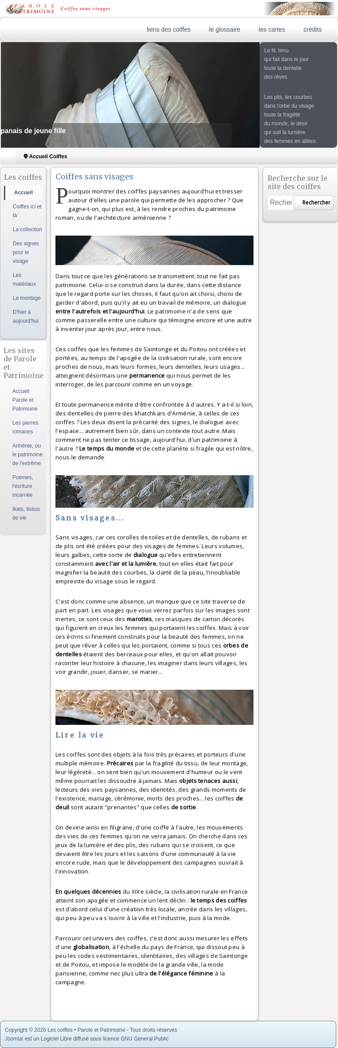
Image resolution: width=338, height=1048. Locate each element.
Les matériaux (24, 279)
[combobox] (281, 202)
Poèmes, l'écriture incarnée (22, 486)
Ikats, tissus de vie (26, 513)
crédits (313, 29)
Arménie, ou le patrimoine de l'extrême (27, 454)
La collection (27, 229)
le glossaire (224, 29)
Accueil (23, 192)
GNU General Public (145, 1039)
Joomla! (14, 1039)
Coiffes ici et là (27, 211)
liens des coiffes (169, 29)
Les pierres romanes (25, 427)
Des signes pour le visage (26, 252)
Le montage (26, 298)
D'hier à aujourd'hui (25, 316)
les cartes (272, 29)
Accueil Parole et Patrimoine (24, 400)
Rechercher (313, 202)
